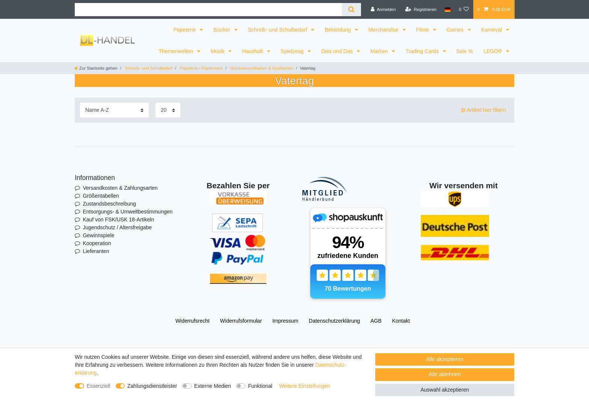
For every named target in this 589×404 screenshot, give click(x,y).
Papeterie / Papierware (201, 68)
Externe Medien (212, 386)
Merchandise (384, 30)
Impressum (285, 321)
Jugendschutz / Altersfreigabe (117, 227)
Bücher (222, 30)
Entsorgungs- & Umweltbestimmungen (127, 212)
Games (456, 30)
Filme (423, 30)
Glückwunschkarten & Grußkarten (261, 68)
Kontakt (401, 321)
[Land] (448, 9)
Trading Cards (422, 51)
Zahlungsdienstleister (152, 386)
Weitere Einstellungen (304, 386)
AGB (376, 321)
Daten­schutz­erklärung (334, 321)
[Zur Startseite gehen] (95, 68)
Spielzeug (293, 51)
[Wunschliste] (464, 9)
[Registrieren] (421, 9)
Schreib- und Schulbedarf (278, 30)
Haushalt (253, 51)
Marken (380, 51)
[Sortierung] (114, 110)
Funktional (260, 386)
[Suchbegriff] (208, 9)
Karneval (492, 30)
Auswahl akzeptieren (444, 390)
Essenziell (98, 386)
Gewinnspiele (98, 235)
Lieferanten (96, 251)
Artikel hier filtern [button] (483, 110)
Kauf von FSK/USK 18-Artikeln (118, 219)
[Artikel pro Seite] (168, 110)
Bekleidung (338, 30)
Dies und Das (337, 51)
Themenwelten (177, 51)
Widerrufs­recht (192, 321)
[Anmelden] (383, 9)
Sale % (464, 51)
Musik (218, 51)
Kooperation (97, 243)
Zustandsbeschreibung (109, 204)
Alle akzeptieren (445, 359)
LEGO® (493, 51)
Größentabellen (101, 196)
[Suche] (351, 9)
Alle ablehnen (445, 374)
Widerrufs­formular (241, 321)
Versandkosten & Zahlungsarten (120, 188)
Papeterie (186, 30)
